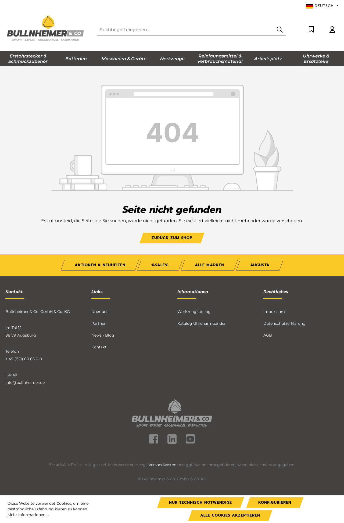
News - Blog (102, 335)
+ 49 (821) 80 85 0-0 (23, 358)
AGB (267, 335)
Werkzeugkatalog (194, 311)
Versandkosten (162, 464)
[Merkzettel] (311, 30)
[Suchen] (280, 30)
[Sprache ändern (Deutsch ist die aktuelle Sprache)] (322, 5)
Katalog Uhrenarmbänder (201, 323)
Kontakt (98, 347)
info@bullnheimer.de (25, 382)
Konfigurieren (274, 502)
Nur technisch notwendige (200, 502)
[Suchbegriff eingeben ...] (185, 30)
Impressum (274, 311)
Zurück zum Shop (172, 238)
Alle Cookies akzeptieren (230, 515)
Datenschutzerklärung (284, 323)
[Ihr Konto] (332, 30)
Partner (98, 323)
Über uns (99, 311)
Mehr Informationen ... (28, 514)
